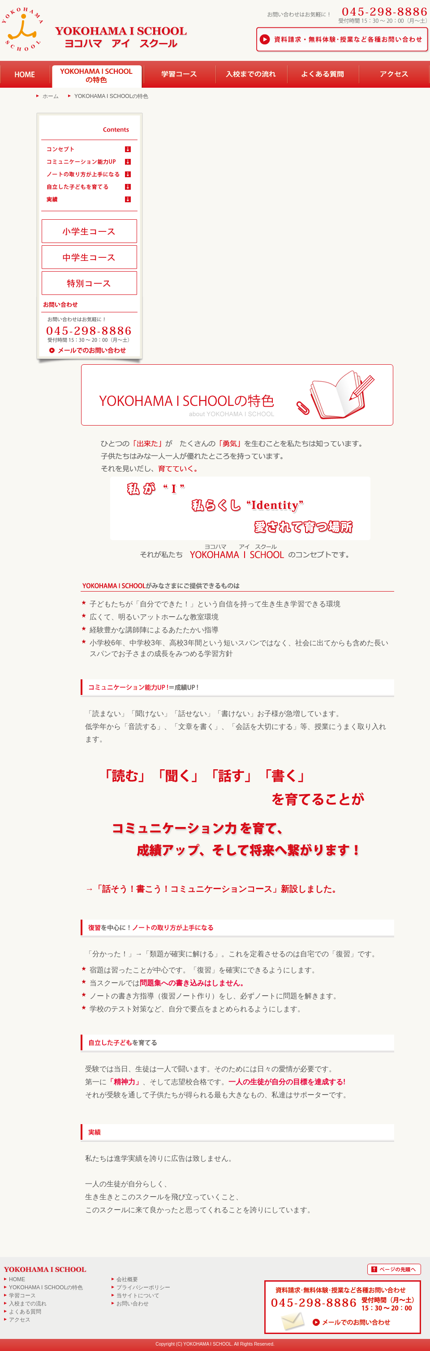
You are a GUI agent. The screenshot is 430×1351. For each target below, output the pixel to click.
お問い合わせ (132, 1303)
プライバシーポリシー (143, 1287)
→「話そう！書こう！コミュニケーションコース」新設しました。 (212, 889)
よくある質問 (25, 1311)
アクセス (19, 1320)
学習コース (22, 1295)
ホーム (51, 96)
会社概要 (127, 1279)
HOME (17, 1279)
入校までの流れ (28, 1303)
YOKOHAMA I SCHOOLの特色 (46, 1287)
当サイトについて (137, 1295)
